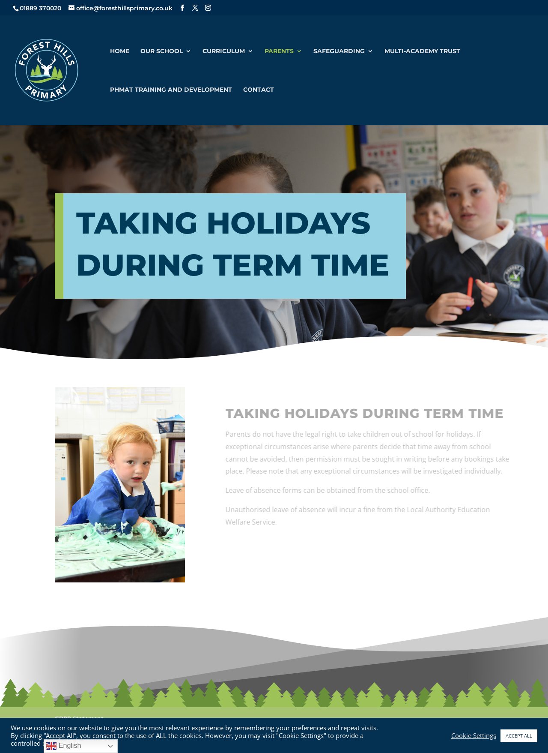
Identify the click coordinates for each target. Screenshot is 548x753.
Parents (279, 51)
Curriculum (224, 51)
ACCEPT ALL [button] (519, 735)
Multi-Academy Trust (422, 51)
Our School (161, 51)
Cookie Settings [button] (473, 735)
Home (119, 51)
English (63, 746)
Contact (258, 90)
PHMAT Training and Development (171, 90)
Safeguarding (339, 51)
